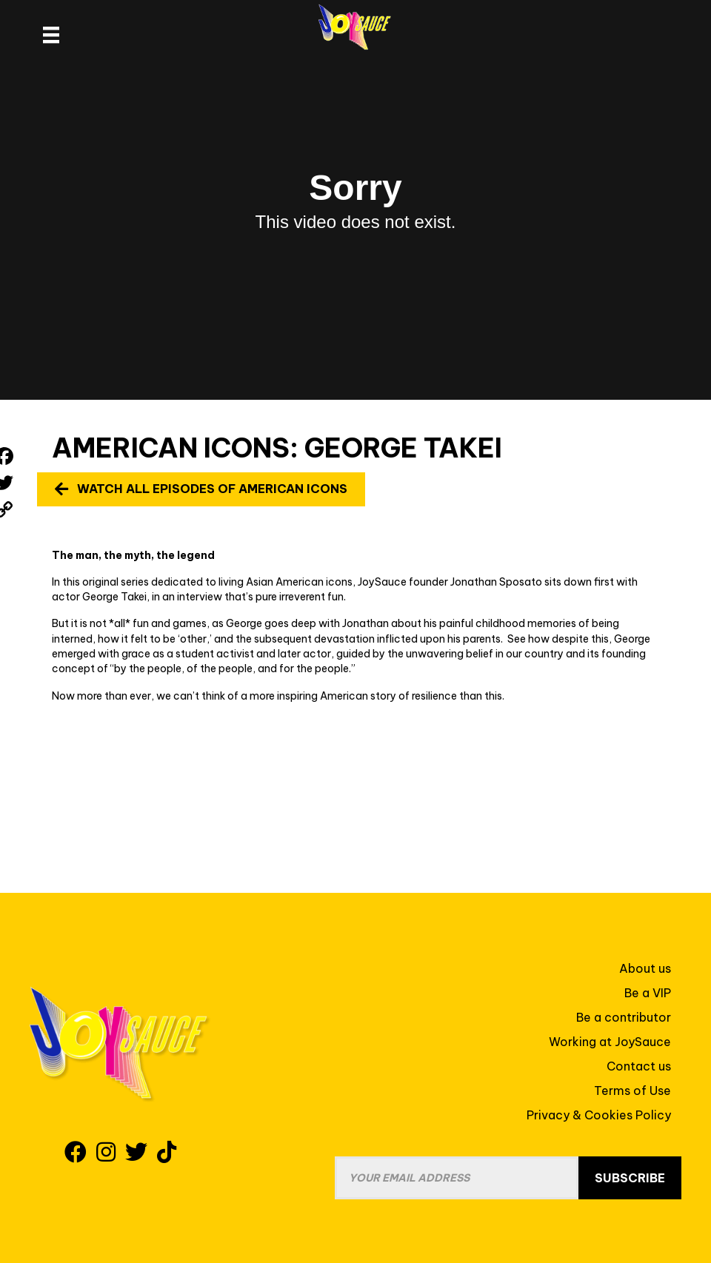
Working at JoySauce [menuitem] (610, 1041)
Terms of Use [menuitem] (632, 1090)
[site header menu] (51, 34)
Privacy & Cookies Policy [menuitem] (599, 1115)
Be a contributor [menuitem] (623, 1017)
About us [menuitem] (645, 968)
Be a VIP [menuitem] (647, 992)
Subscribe (630, 1177)
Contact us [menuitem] (639, 1066)
